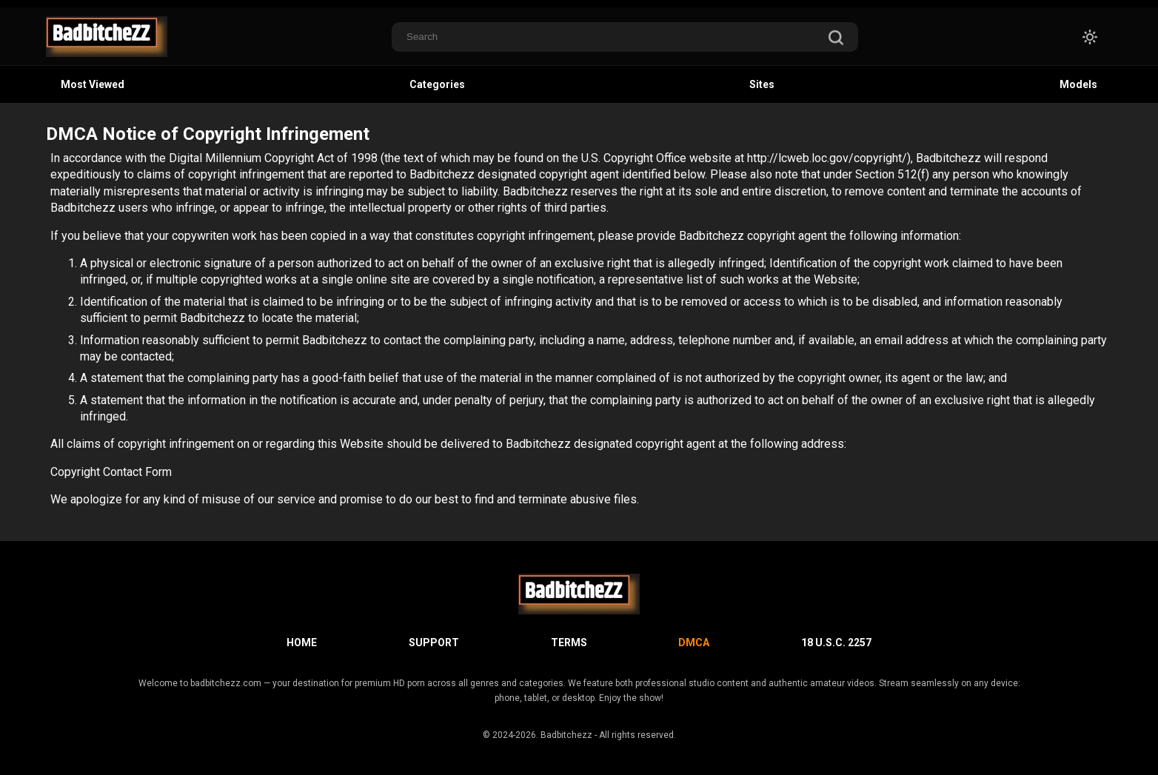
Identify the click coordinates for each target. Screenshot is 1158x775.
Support (434, 642)
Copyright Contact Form (111, 472)
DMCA (693, 642)
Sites (761, 84)
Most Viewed (92, 84)
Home (302, 642)
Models (1078, 84)
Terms (569, 642)
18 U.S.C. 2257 (836, 642)
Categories (437, 84)
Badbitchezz (566, 735)
